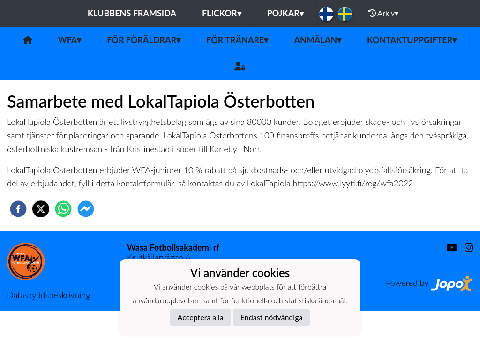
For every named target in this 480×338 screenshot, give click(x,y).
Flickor (221, 13)
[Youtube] (448, 248)
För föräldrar (143, 40)
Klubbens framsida (132, 13)
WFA (70, 40)
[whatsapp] (63, 208)
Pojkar (285, 13)
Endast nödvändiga (271, 317)
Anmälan (317, 40)
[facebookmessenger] (85, 208)
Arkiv (383, 13)
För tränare (237, 40)
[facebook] (18, 208)
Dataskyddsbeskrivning (48, 295)
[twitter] (40, 208)
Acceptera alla (201, 317)
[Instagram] (465, 248)
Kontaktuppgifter (412, 40)
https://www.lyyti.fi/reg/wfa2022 (353, 183)
